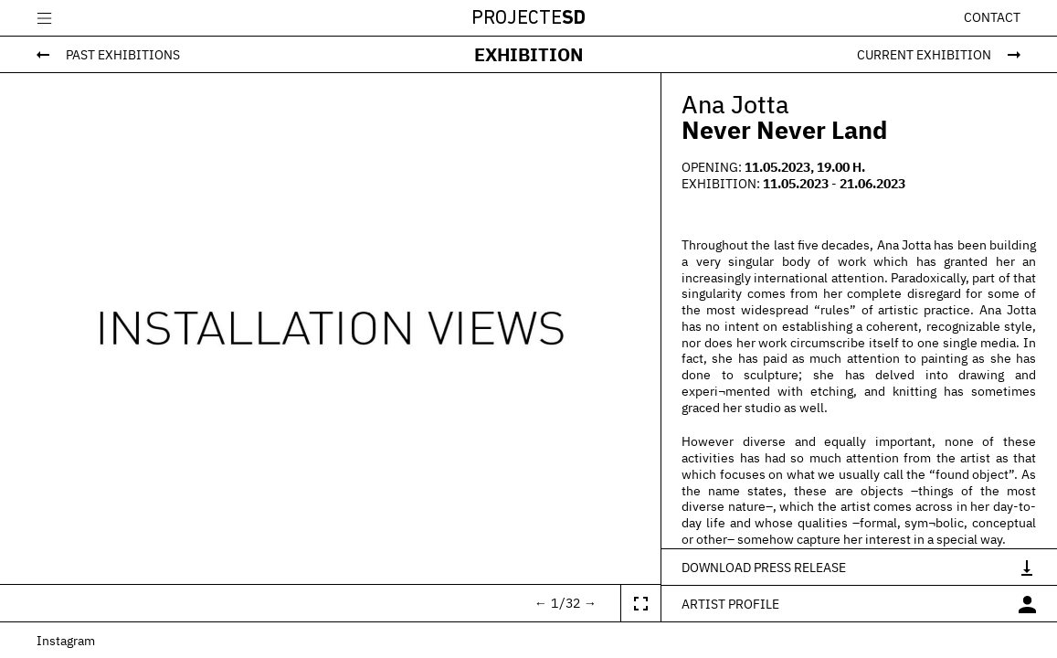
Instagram (66, 640)
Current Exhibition (924, 54)
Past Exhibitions (123, 54)
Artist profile (730, 603)
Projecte (528, 18)
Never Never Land (784, 129)
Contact (992, 17)
